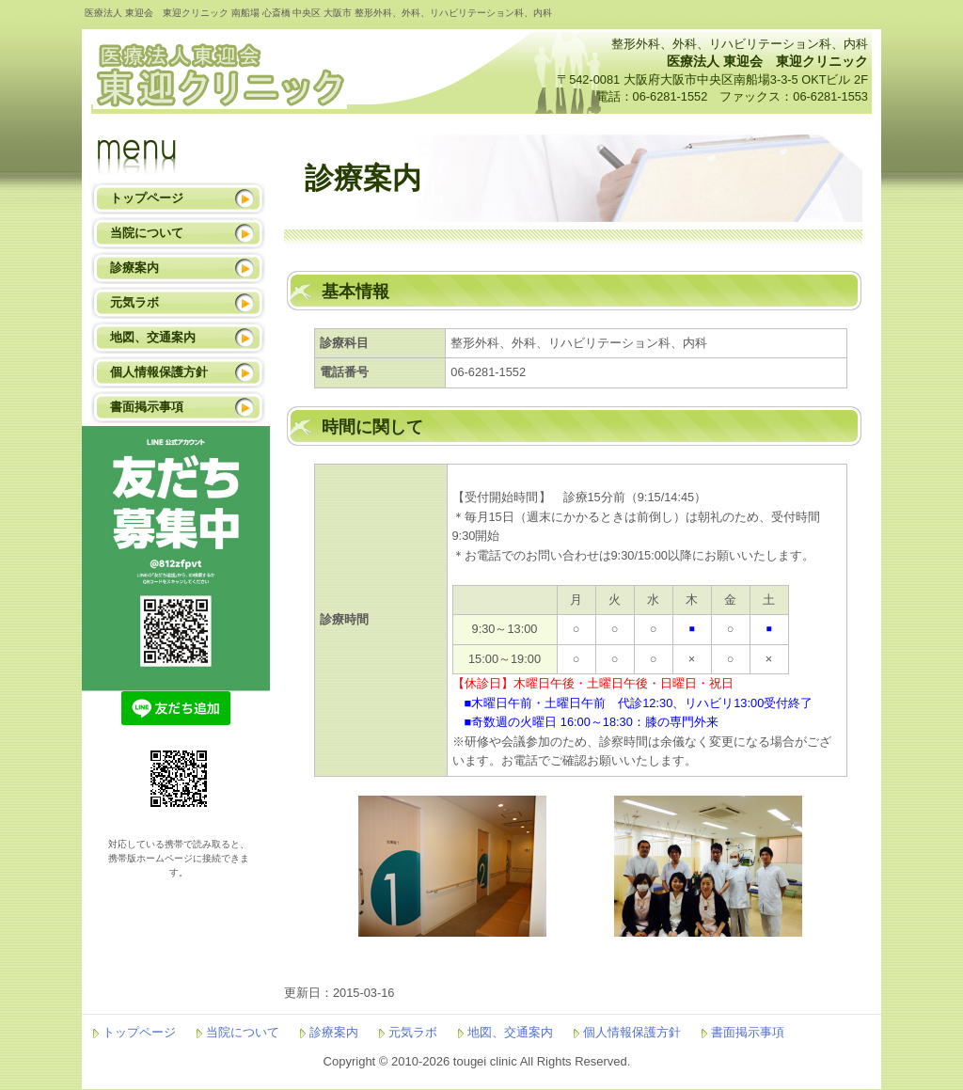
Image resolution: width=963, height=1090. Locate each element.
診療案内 (134, 268)
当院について (146, 233)
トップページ (146, 198)
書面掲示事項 (146, 407)
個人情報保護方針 (159, 372)
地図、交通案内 (153, 337)
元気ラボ (134, 302)
